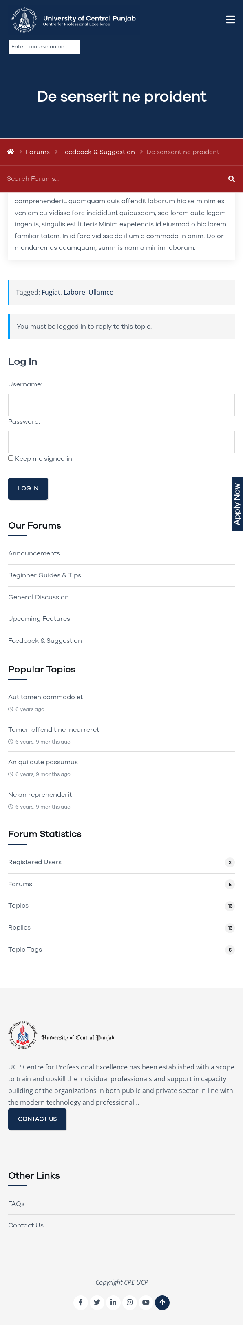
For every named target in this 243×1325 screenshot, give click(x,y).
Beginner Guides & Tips (44, 575)
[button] (230, 20)
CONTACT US (37, 1119)
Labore (74, 292)
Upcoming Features (39, 618)
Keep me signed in (43, 458)
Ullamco (101, 292)
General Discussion (38, 597)
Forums (38, 151)
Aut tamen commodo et (45, 697)
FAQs (16, 1203)
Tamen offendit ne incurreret (53, 729)
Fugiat (51, 292)
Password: (24, 421)
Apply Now (237, 504)
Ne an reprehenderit (40, 794)
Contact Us (26, 1225)
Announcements (34, 553)
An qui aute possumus (43, 762)
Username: (25, 384)
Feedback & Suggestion (98, 151)
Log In (28, 488)
